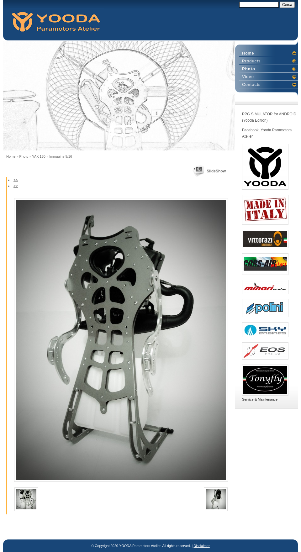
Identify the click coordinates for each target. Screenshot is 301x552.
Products (251, 61)
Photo (24, 156)
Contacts (251, 84)
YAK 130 (38, 156)
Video (248, 76)
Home (10, 156)
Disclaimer (201, 546)
